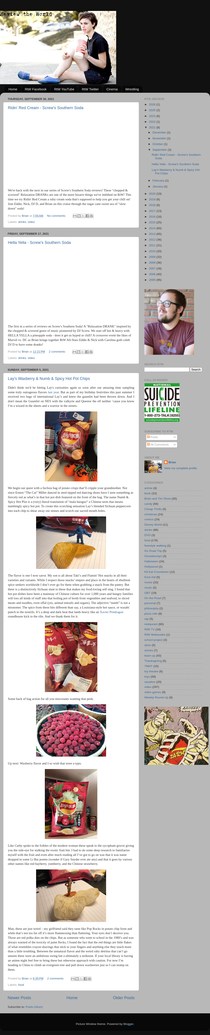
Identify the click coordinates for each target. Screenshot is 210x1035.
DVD (147, 535)
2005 (152, 279)
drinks (22, 222)
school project (153, 640)
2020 (152, 193)
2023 (152, 116)
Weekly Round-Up (156, 697)
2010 (152, 251)
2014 (152, 228)
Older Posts (124, 997)
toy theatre (151, 671)
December (159, 132)
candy (148, 503)
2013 (152, 234)
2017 (152, 211)
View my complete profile (180, 468)
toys (147, 676)
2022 (152, 121)
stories (148, 650)
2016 (152, 216)
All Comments (158, 444)
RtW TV (149, 629)
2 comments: (57, 351)
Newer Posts (19, 997)
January (158, 186)
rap (146, 619)
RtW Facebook (36, 89)
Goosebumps (153, 556)
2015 (152, 222)
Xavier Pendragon (111, 612)
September (160, 149)
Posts (152, 437)
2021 (152, 127)
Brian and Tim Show (157, 498)
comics (149, 519)
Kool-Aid (150, 577)
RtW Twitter (90, 89)
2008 (152, 262)
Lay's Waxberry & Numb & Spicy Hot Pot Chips (49, 378)
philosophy (151, 608)
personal (150, 603)
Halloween (151, 561)
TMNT (148, 666)
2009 (152, 257)
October (158, 144)
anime (148, 488)
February (158, 180)
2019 (152, 199)
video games (152, 692)
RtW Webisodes (155, 634)
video (31, 222)
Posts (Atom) (34, 1007)
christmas (150, 514)
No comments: (57, 215)
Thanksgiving (153, 661)
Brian (172, 462)
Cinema (112, 89)
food (21, 984)
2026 (152, 104)
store (147, 645)
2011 (152, 245)
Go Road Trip (153, 550)
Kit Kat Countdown (156, 571)
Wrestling (132, 89)
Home (13, 89)
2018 (152, 205)
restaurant (151, 624)
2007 (152, 268)
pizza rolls (151, 613)
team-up (149, 655)
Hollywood (151, 566)
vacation (149, 682)
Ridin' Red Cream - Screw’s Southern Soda (45, 108)
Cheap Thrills (153, 509)
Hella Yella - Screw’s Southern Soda (39, 242)
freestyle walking (155, 545)
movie (148, 582)
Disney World (153, 524)
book (147, 493)
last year (53, 392)
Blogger (128, 1024)
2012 (152, 239)
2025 (152, 110)
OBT (147, 592)
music (148, 587)
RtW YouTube (64, 89)
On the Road (152, 598)
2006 (152, 274)
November (159, 138)
